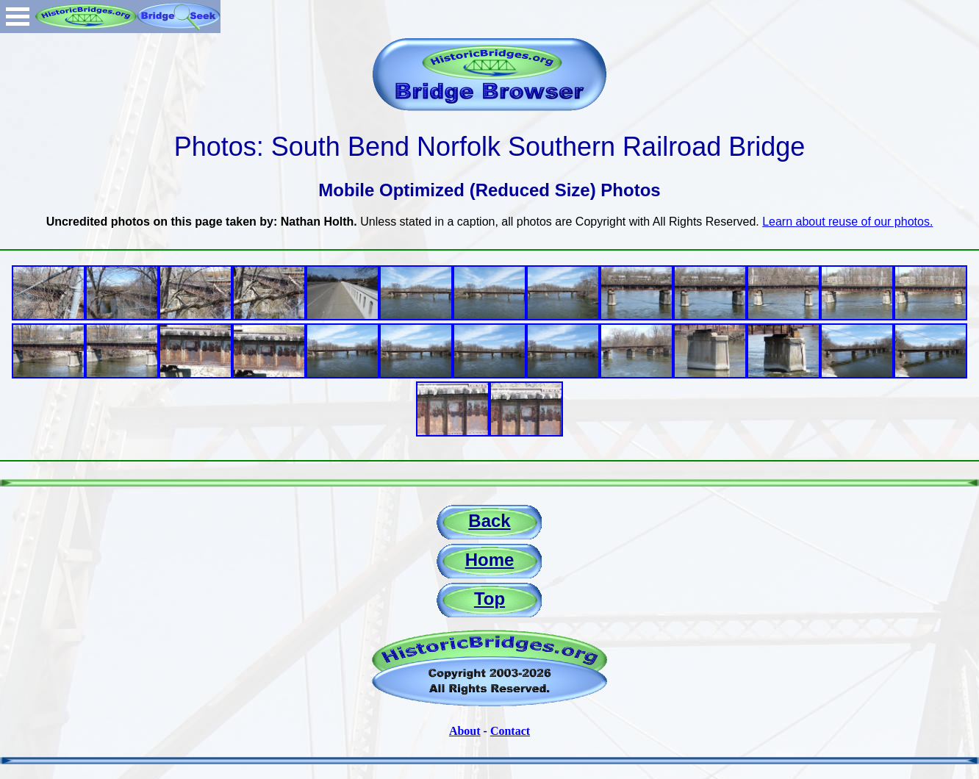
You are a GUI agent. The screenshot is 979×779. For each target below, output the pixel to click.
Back (489, 521)
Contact (510, 731)
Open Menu (17, 16)
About (465, 731)
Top (489, 599)
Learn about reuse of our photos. (847, 221)
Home (489, 560)
